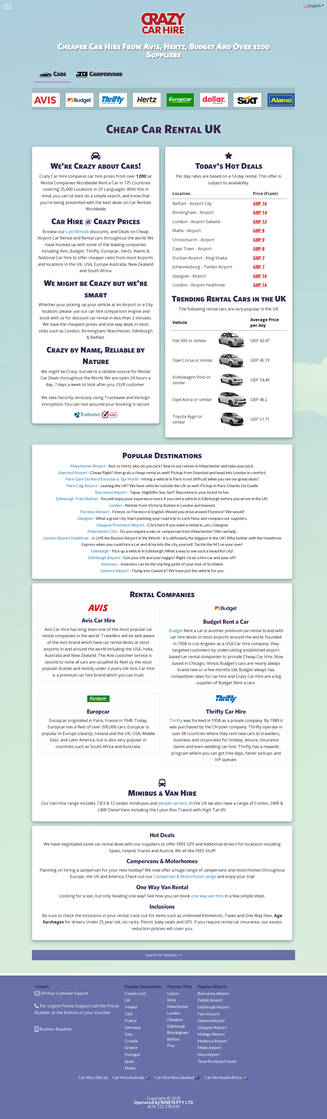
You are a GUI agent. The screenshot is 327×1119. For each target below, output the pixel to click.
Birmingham (178, 1032)
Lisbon (173, 993)
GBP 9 (258, 240)
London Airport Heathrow (66, 537)
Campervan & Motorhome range (185, 876)
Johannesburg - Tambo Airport (202, 267)
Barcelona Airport (111, 492)
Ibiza (171, 999)
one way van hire (207, 896)
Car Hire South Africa (225, 1077)
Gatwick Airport (114, 570)
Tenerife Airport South (217, 1061)
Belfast (173, 1039)
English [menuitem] (312, 5)
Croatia (131, 1040)
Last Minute (77, 231)
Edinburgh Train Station (76, 498)
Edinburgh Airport (104, 557)
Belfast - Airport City (192, 203)
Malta (130, 1067)
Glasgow (85, 518)
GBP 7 (258, 258)
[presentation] (99, 74)
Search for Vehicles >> (163, 955)
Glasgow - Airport (189, 276)
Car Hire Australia (131, 1077)
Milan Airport (209, 1047)
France (131, 1020)
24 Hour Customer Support (64, 993)
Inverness (109, 563)
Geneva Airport (211, 1020)
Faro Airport (208, 1013)
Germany (133, 1027)
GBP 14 (260, 212)
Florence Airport (94, 511)
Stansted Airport (72, 472)
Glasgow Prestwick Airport (120, 524)
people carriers (172, 803)
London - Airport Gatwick (196, 221)
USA (129, 1013)
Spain (129, 1061)
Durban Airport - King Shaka (199, 258)
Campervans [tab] (98, 73)
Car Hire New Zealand (177, 1077)
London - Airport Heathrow (198, 285)
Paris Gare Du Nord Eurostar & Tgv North (101, 478)
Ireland (131, 1006)
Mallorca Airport (212, 1040)
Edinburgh (100, 550)
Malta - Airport (186, 230)
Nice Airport (208, 1054)
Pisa (170, 1045)
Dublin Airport (210, 999)
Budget (176, 630)
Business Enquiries (56, 1028)
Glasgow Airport (212, 1027)
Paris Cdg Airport (81, 485)
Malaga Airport (211, 1033)
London (115, 505)
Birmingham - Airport (193, 212)
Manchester (177, 1006)
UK (128, 999)
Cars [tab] (52, 73)
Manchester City (102, 531)
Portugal (132, 1054)
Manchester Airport (87, 465)
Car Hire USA (93, 1077)
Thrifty (175, 720)
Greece (131, 1047)
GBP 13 (260, 221)
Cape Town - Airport (192, 248)
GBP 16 (260, 203)
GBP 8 (258, 230)
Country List (135, 993)
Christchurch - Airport (193, 240)
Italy (129, 1033)
